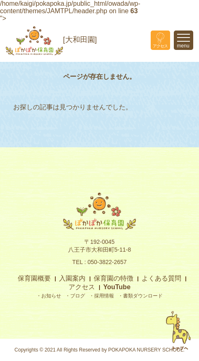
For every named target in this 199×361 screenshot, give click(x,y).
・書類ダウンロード (140, 296)
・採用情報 (101, 296)
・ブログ (75, 296)
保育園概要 (34, 278)
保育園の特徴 (113, 278)
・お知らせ (48, 296)
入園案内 (72, 278)
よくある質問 (161, 278)
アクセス (82, 286)
